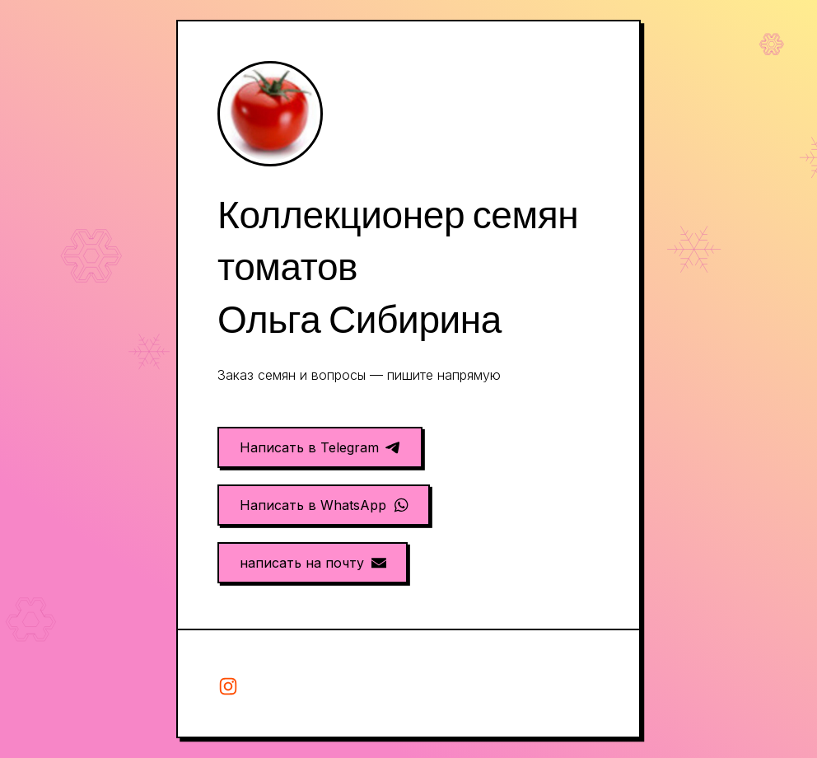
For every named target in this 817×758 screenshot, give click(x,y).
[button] (320, 447)
